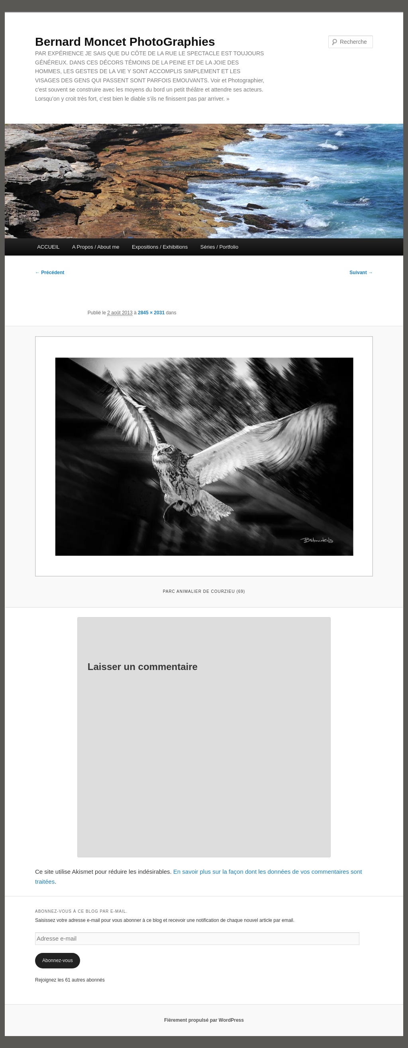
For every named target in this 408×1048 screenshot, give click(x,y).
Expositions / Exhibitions (160, 247)
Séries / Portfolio (219, 247)
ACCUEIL (48, 247)
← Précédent (49, 272)
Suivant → (361, 272)
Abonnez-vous (57, 960)
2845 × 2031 (151, 313)
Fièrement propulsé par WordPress (204, 1020)
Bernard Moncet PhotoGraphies (125, 41)
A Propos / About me (96, 247)
